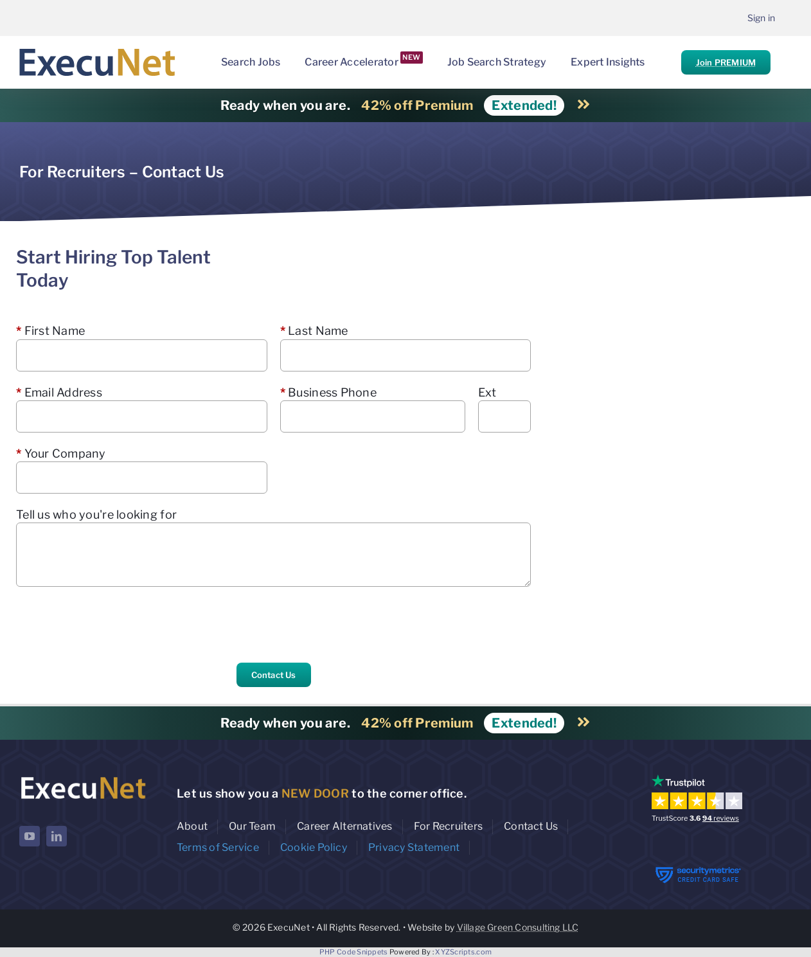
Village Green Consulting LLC (518, 927)
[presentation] (113, 625)
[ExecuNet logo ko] (83, 777)
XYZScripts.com (463, 951)
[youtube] (29, 836)
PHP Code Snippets (353, 951)
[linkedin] (56, 836)
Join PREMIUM (726, 62)
